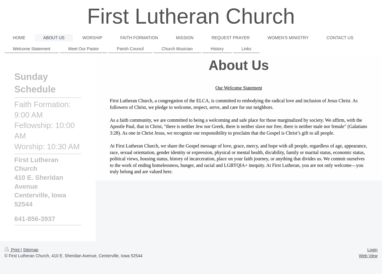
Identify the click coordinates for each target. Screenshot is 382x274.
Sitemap (30, 249)
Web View (368, 255)
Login (372, 249)
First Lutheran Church (191, 16)
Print (12, 249)
